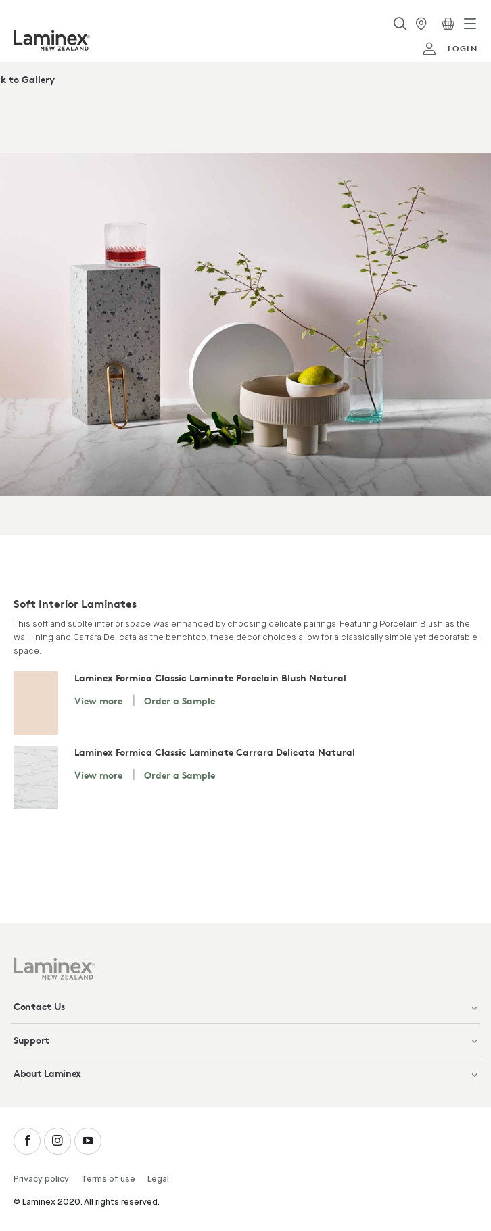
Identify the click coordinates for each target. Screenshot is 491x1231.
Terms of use (108, 1179)
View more (98, 700)
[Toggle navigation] (470, 23)
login (449, 48)
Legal (158, 1179)
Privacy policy (41, 1179)
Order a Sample (179, 700)
